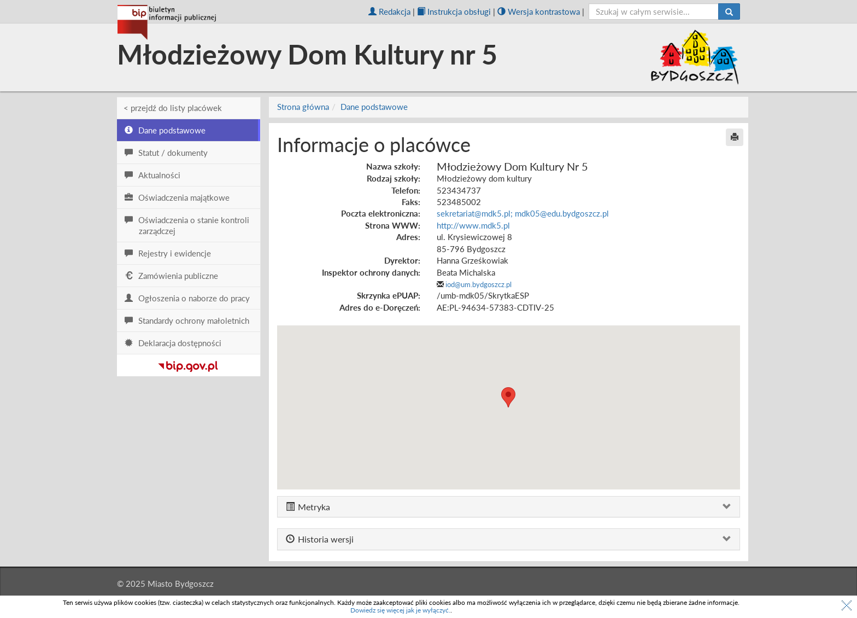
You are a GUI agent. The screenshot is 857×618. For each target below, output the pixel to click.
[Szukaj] (729, 11)
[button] (508, 397)
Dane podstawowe (374, 107)
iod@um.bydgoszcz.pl (478, 284)
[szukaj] (654, 11)
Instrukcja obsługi (454, 11)
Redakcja (389, 11)
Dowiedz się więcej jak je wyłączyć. (400, 610)
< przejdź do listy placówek (173, 108)
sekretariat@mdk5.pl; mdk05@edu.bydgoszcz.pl (523, 213)
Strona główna (303, 107)
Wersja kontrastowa (538, 11)
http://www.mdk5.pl (473, 225)
